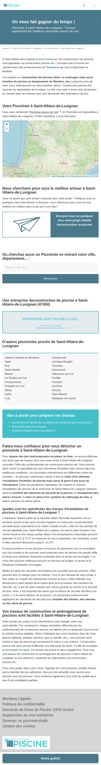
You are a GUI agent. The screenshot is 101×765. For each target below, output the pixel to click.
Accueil (5, 48)
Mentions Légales (16, 699)
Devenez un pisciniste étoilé (25, 721)
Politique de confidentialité (23, 704)
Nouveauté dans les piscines (29, 426)
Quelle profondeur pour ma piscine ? (34, 430)
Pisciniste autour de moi (43, 112)
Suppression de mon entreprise (27, 715)
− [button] (7, 129)
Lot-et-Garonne (51, 48)
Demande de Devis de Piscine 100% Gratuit (38, 710)
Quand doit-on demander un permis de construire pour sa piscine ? (52, 422)
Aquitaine (37, 48)
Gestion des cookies (18, 726)
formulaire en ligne (17, 649)
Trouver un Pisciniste (21, 48)
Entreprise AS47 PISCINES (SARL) (50, 319)
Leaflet (53, 176)
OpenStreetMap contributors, (78, 176)
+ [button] (7, 124)
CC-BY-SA (94, 176)
